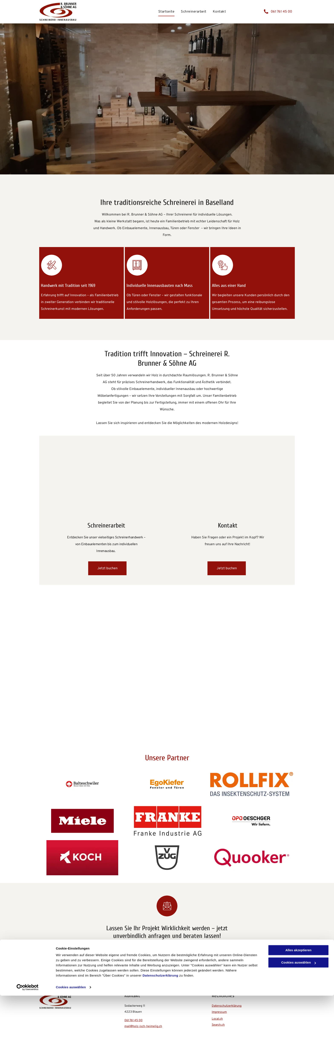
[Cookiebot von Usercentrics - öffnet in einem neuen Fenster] (27, 1039)
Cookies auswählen (71, 1039)
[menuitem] (166, 11)
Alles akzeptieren (298, 1002)
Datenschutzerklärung (160, 1028)
